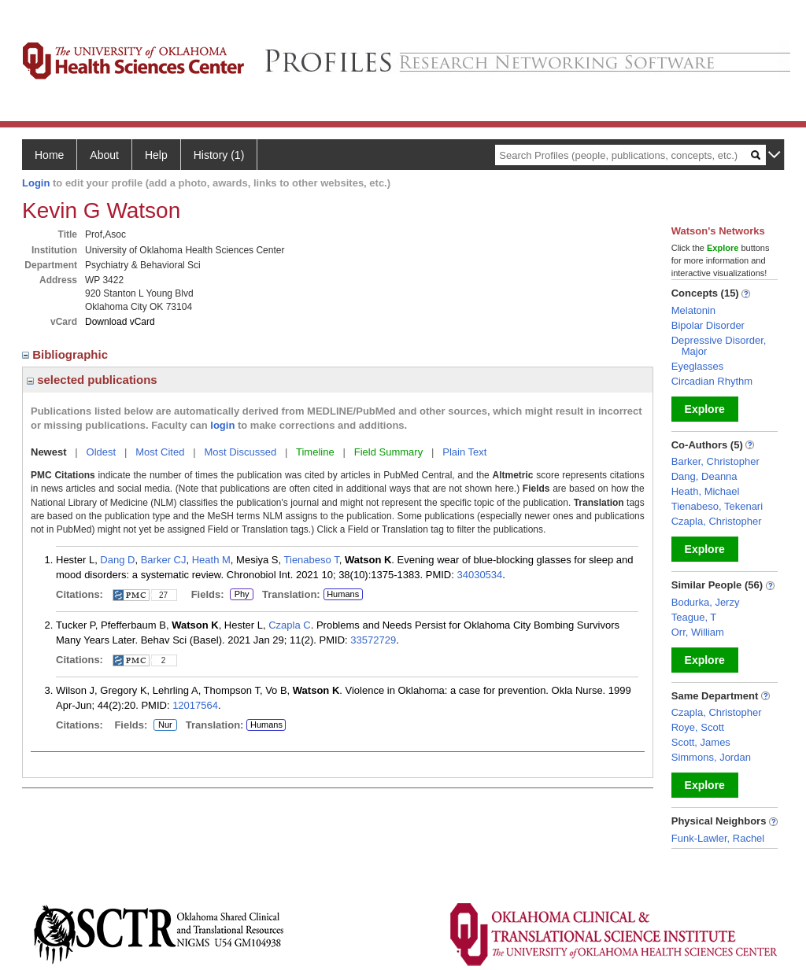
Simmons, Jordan (711, 757)
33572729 (373, 640)
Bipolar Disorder (708, 325)
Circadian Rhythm (711, 381)
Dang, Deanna (704, 476)
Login (36, 183)
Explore (705, 409)
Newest (49, 452)
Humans (343, 594)
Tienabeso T (311, 560)
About (104, 155)
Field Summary (388, 452)
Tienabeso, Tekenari (717, 506)
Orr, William (697, 632)
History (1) (219, 155)
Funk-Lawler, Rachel (718, 838)
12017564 (195, 705)
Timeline (315, 452)
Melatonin (693, 310)
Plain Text (464, 452)
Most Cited (159, 452)
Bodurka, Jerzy (705, 602)
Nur (162, 725)
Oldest (101, 452)
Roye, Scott (697, 727)
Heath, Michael (705, 491)
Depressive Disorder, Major (719, 345)
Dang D (117, 560)
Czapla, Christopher (716, 521)
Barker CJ (164, 560)
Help (156, 155)
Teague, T (694, 617)
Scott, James (700, 742)
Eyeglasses (697, 366)
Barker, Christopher (715, 461)
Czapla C (289, 625)
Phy (241, 594)
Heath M (211, 560)
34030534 (479, 575)
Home (49, 155)
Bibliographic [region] (66, 354)
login (222, 425)
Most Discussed (240, 452)
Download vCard (120, 321)
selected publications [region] (92, 379)
